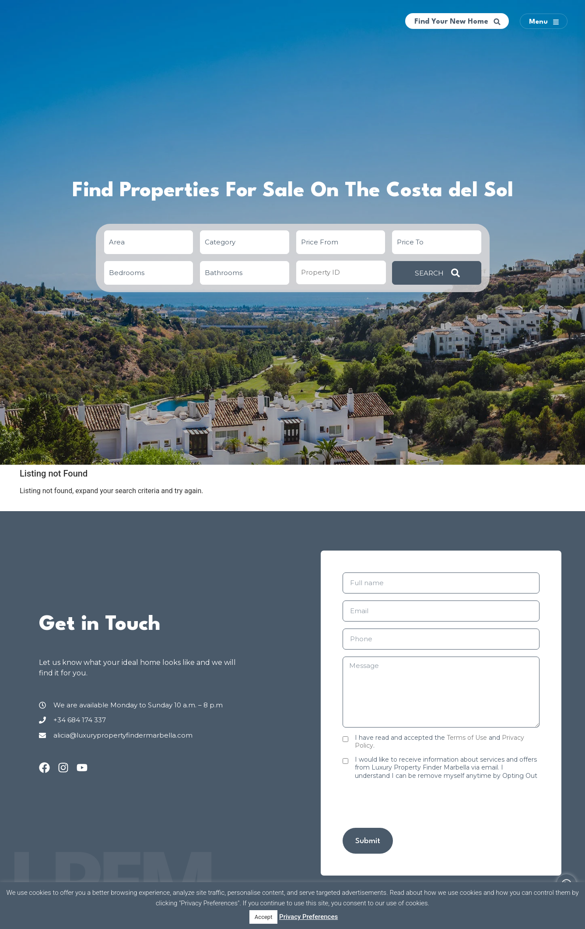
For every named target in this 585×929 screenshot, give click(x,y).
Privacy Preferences (308, 917)
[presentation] (409, 804)
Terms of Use (467, 738)
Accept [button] (264, 917)
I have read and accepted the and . (439, 741)
